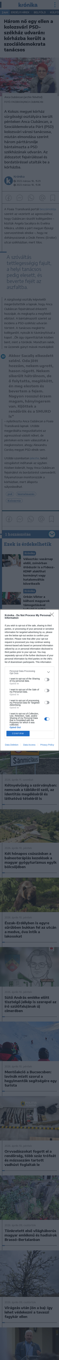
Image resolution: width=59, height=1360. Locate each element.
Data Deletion (11, 745)
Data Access (29, 745)
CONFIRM (18, 733)
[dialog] (29, 680)
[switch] (46, 679)
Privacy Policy (47, 745)
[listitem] (29, 672)
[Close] (53, 616)
